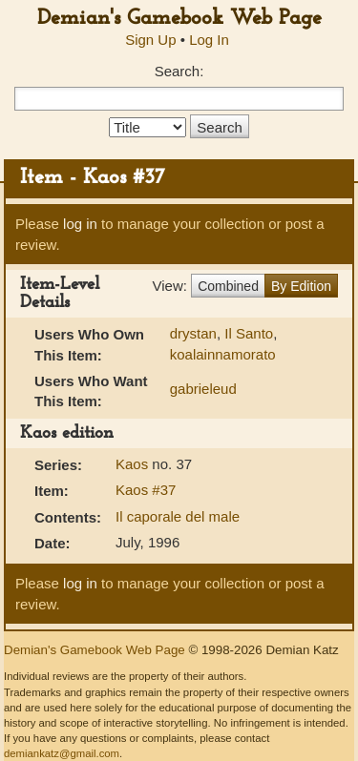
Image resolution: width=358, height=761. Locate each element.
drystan (193, 333)
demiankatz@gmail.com (61, 753)
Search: (179, 71)
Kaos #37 (146, 490)
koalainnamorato (223, 354)
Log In (209, 39)
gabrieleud (203, 388)
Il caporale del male (178, 516)
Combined (228, 286)
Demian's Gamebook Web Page (179, 19)
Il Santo (248, 333)
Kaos (134, 464)
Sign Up (150, 39)
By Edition (301, 286)
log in (80, 224)
